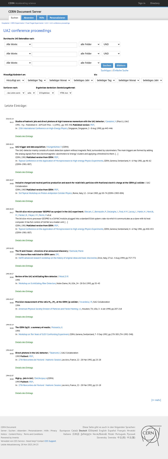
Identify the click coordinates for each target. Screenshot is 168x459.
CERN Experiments (17, 23)
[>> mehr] (156, 400)
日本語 (75, 434)
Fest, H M (123, 211)
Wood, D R (63, 276)
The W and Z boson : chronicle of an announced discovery (41, 251)
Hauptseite (5, 23)
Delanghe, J (112, 211)
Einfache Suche (120, 70)
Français (121, 430)
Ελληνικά (93, 430)
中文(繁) (131, 437)
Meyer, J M (33, 215)
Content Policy (15, 434)
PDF (92, 124)
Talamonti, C (55, 352)
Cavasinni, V (111, 121)
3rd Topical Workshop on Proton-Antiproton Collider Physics (45, 193)
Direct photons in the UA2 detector (31, 352)
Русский (131, 434)
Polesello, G (57, 327)
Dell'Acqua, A (41, 378)
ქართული (86, 434)
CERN (22, 3)
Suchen (14, 17)
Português (120, 434)
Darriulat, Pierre (77, 251)
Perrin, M (43, 215)
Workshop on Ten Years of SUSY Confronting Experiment (44, 334)
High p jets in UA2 (24, 378)
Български (65, 430)
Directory (155, 3)
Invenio (15, 437)
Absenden (29, 17)
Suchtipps (106, 70)
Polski (111, 434)
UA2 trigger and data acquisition (30, 146)
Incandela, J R (86, 301)
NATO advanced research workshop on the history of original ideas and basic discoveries (58, 258)
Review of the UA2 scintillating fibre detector (36, 276)
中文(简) (121, 437)
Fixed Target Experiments (34, 23)
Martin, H (141, 211)
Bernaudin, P (100, 211)
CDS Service (19, 441)
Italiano (67, 434)
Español (112, 430)
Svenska (112, 437)
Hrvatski (131, 430)
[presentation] (136, 182)
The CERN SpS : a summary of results (32, 327)
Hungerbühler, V (54, 146)
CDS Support (50, 441)
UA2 (46, 23)
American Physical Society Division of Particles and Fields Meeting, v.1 (50, 308)
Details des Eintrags (24, 136)
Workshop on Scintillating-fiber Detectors (37, 283)
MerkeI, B (23, 215)
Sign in (141, 3)
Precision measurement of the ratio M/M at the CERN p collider (46, 301)
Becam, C (89, 211)
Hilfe (41, 17)
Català (74, 430)
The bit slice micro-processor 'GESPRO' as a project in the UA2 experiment (49, 211)
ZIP (57, 254)
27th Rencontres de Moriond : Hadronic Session (40, 359)
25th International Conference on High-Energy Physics (43, 128)
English (103, 430)
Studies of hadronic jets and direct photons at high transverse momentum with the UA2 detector (59, 121)
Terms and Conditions (33, 434)
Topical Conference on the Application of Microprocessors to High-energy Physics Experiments (61, 160)
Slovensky (102, 437)
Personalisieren (57, 17)
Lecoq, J (132, 211)
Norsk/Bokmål (100, 434)
